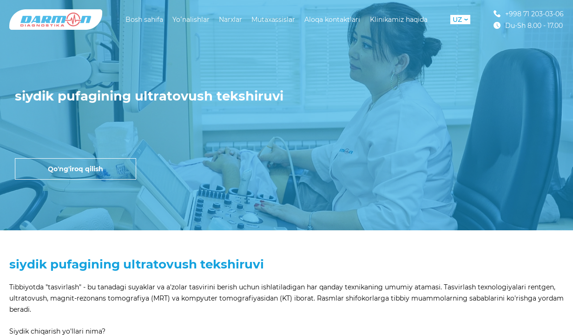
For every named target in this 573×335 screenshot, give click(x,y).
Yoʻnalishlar (191, 19)
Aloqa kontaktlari (332, 19)
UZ (460, 19)
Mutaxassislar (273, 19)
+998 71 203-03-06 (529, 13)
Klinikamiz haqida (399, 19)
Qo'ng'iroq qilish (75, 169)
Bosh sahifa (144, 19)
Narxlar (230, 19)
